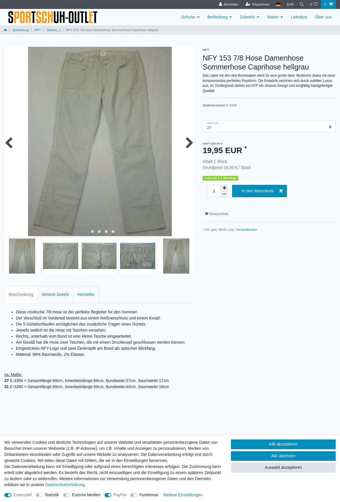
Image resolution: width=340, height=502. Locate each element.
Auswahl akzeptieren (283, 467)
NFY (37, 30)
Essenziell (23, 494)
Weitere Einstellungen (182, 494)
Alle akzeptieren (283, 444)
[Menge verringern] (224, 194)
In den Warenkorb (262, 191)
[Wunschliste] (314, 4)
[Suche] (301, 4)
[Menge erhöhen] (224, 188)
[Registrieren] (256, 4)
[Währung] (288, 4)
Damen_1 (53, 30)
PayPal (119, 494)
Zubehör (247, 17)
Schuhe (188, 17)
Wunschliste (216, 214)
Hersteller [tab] (86, 294)
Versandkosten (246, 229)
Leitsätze (299, 17)
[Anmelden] (227, 4)
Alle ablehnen (283, 456)
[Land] (276, 4)
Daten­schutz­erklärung (65, 484)
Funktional (148, 494)
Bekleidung (217, 17)
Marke (273, 17)
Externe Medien (86, 494)
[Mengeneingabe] (214, 191)
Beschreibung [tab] (21, 294)
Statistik (52, 494)
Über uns (323, 17)
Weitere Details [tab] (55, 294)
